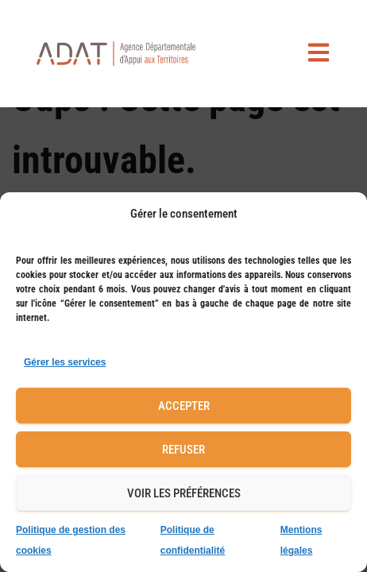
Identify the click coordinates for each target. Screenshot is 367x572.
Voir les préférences (184, 493)
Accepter (184, 406)
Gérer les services (65, 362)
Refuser (183, 450)
